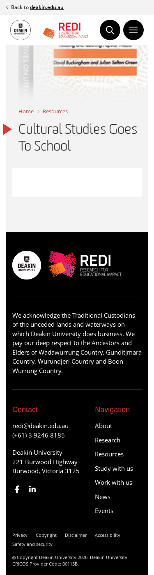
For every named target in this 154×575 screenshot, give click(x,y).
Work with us (113, 482)
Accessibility (107, 535)
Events (104, 510)
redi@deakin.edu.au (40, 426)
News (102, 497)
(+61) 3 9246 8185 (38, 435)
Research (107, 440)
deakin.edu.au (47, 7)
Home (26, 111)
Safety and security (32, 544)
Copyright (46, 535)
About (103, 426)
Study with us (114, 468)
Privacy (20, 535)
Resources (55, 111)
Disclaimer (76, 535)
